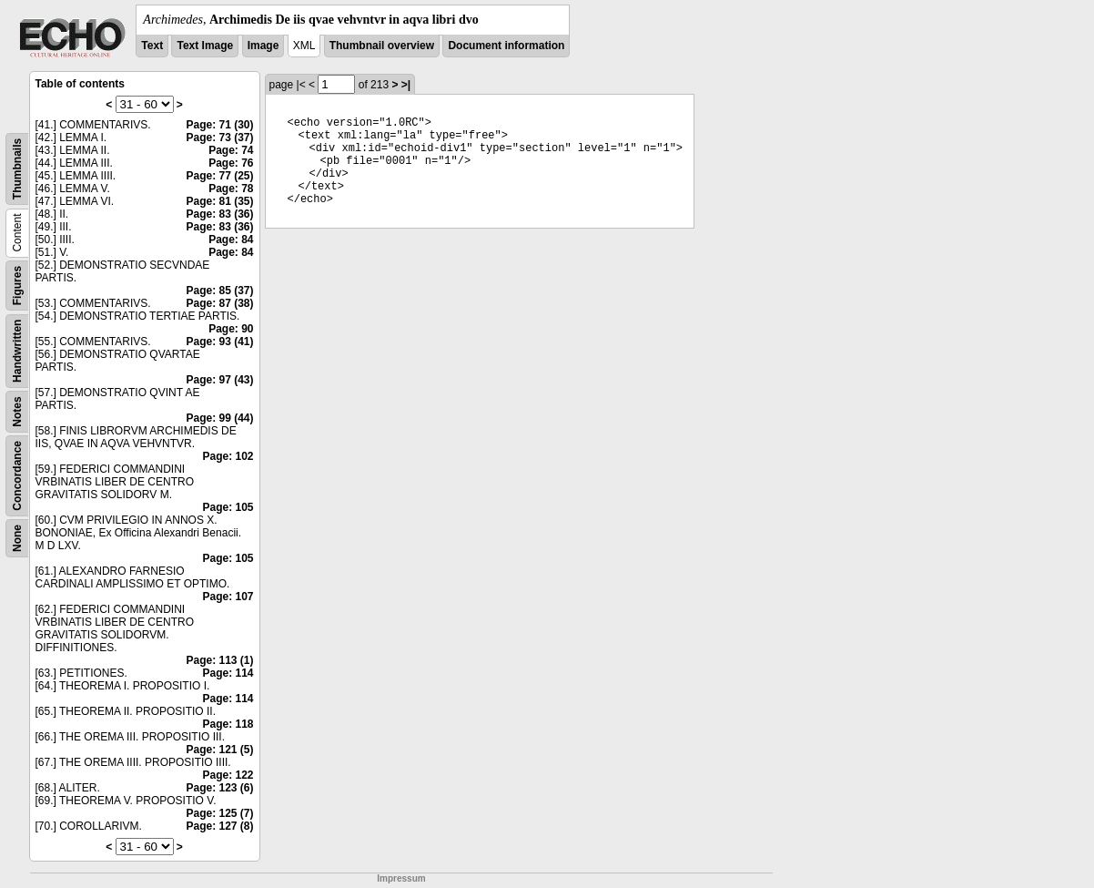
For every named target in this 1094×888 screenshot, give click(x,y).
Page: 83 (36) (219, 214)
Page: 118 (227, 724)
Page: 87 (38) (219, 303)
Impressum (401, 878)
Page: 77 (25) (219, 175)
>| (405, 84)
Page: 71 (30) (219, 124)
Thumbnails (17, 168)
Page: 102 (227, 456)
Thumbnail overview (381, 45)
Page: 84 (230, 239)
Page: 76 (230, 163)
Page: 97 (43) (219, 379)
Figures (17, 285)
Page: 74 (230, 150)
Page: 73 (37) (219, 137)
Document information (506, 45)
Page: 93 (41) (219, 341)
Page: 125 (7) (219, 813)
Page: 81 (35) (219, 201)
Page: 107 (227, 596)
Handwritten (17, 351)
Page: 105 (227, 507)
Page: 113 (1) (219, 660)
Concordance (17, 476)
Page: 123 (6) (219, 787)
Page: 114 (227, 673)
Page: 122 (227, 775)
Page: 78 (230, 188)
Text (152, 45)
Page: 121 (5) (219, 749)
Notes (17, 411)
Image (263, 45)
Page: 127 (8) (219, 826)
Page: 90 (230, 328)
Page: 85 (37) (219, 290)
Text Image (205, 45)
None (17, 538)
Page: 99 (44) (219, 418)
